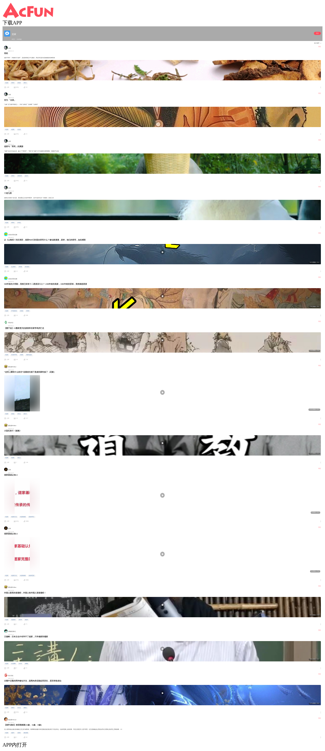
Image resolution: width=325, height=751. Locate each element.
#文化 (19, 707)
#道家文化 (14, 517)
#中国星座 (14, 311)
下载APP (12, 22)
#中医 (19, 222)
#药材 (19, 83)
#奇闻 (20, 266)
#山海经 (13, 266)
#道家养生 (31, 517)
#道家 (6, 83)
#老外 (26, 619)
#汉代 (26, 176)
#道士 (19, 457)
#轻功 (25, 414)
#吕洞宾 (27, 266)
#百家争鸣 (14, 354)
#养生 (25, 83)
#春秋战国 (29, 354)
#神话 (12, 707)
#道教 (12, 129)
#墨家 (21, 354)
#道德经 (13, 619)
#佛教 (26, 663)
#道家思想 (31, 575)
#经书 (20, 619)
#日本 (20, 663)
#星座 (21, 311)
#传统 (12, 414)
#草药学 (19, 176)
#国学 (12, 733)
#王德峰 (13, 663)
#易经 (19, 733)
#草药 (12, 83)
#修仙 (25, 707)
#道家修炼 (23, 517)
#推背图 (25, 733)
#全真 (19, 129)
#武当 (19, 414)
